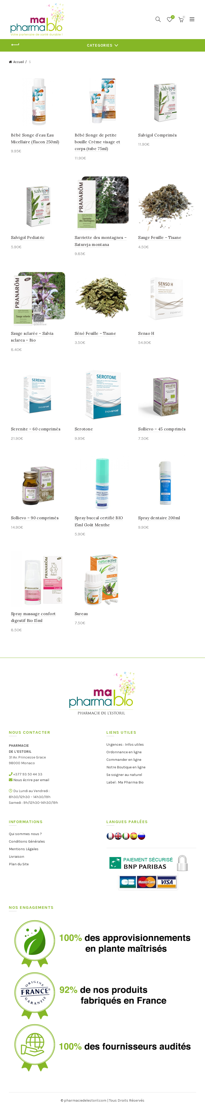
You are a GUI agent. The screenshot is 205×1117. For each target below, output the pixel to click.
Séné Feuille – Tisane (94, 337)
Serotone (83, 434)
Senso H (147, 337)
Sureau (80, 622)
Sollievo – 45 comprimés (162, 434)
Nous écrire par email (31, 788)
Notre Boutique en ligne (125, 775)
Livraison (16, 865)
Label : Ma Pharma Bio (125, 790)
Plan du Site (19, 872)
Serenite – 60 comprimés (33, 434)
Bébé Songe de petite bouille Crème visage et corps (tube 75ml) (102, 143)
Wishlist (172, 17)
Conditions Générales (27, 850)
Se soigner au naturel (124, 783)
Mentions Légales (24, 857)
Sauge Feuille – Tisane (160, 240)
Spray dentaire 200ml (160, 524)
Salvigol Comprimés (158, 136)
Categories (100, 45)
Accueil (18, 62)
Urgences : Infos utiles (125, 753)
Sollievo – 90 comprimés (32, 524)
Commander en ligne (123, 768)
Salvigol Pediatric (25, 240)
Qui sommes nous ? (25, 842)
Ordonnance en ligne (124, 760)
